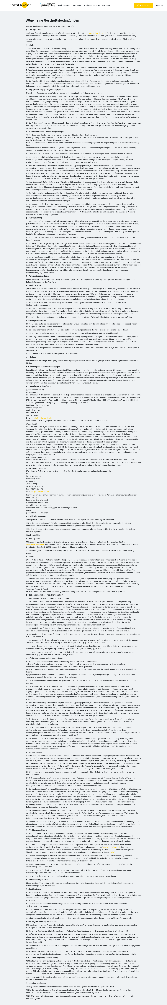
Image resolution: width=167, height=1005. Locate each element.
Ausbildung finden (64, 5)
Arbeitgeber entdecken (92, 5)
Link (112, 852)
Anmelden (159, 5)
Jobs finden (77, 5)
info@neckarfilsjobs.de (43, 418)
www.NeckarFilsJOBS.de (98, 33)
